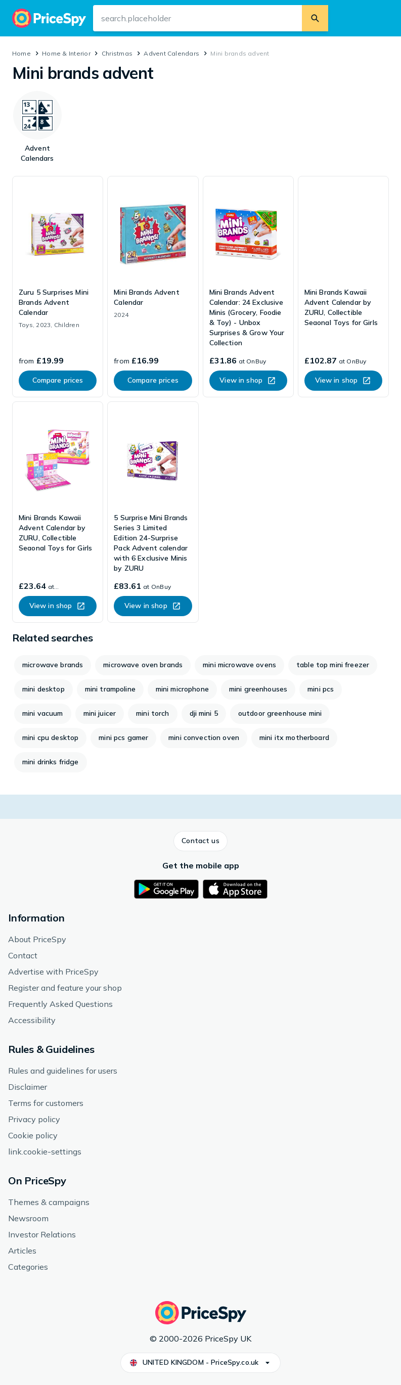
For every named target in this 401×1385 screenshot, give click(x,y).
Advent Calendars (171, 53)
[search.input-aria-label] (197, 18)
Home (21, 53)
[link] (57, 286)
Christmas (117, 53)
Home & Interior (66, 53)
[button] (200, 841)
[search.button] (315, 18)
